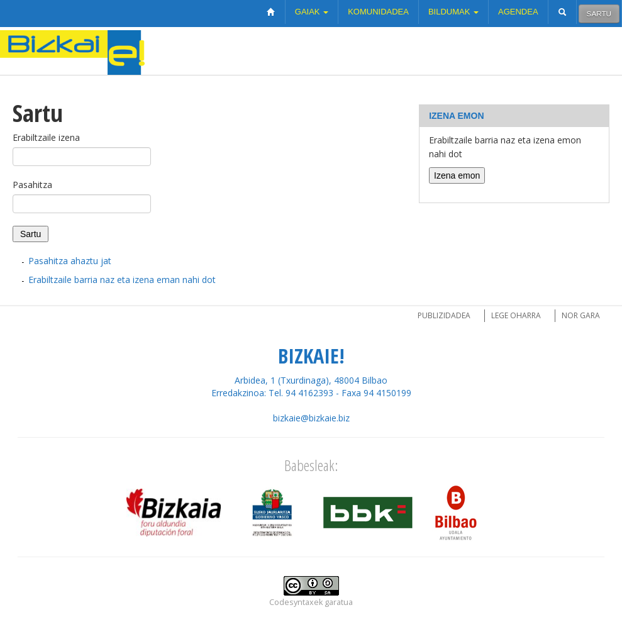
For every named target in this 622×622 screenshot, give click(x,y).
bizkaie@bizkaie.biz (311, 418)
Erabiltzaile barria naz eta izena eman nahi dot (122, 280)
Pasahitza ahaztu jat (69, 261)
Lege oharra (516, 315)
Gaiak (311, 11)
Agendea (518, 11)
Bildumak (453, 11)
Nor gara (581, 315)
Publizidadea (444, 315)
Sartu (599, 13)
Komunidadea (378, 11)
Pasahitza (32, 185)
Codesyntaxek (296, 602)
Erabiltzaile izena (46, 137)
